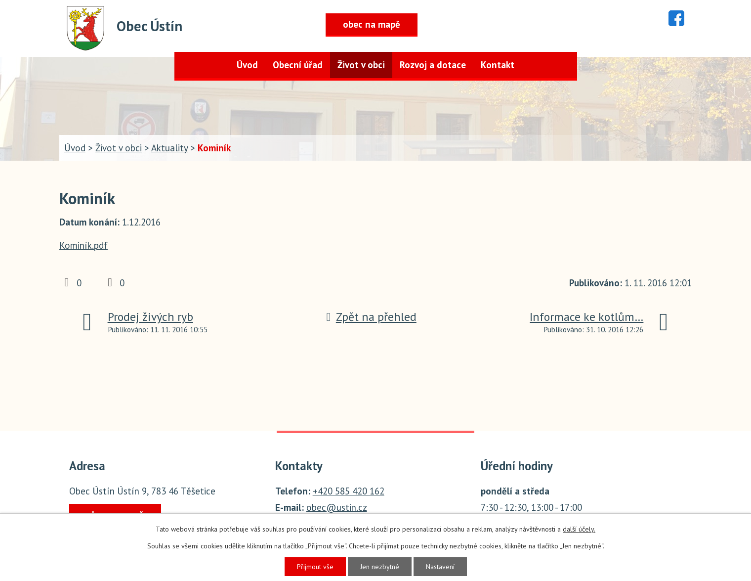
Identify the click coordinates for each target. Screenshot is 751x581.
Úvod (247, 65)
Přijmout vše (315, 566)
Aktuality (169, 148)
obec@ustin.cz (336, 507)
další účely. (579, 529)
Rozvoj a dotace (433, 65)
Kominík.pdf (83, 245)
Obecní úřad (298, 65)
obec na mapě (371, 24)
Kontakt (497, 65)
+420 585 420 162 (348, 491)
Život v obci (361, 65)
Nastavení (440, 566)
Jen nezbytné (379, 566)
